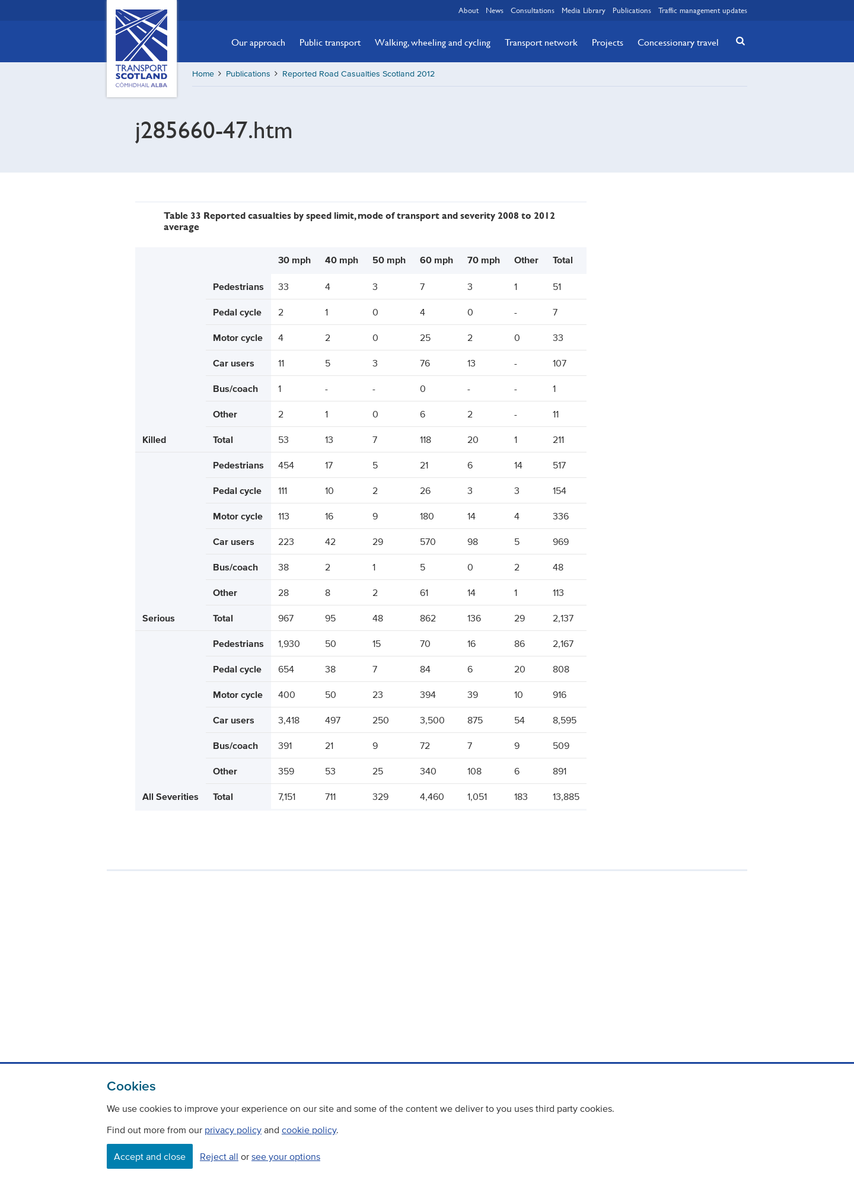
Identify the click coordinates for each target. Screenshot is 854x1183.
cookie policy (309, 1129)
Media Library (584, 10)
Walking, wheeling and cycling (432, 42)
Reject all (219, 1156)
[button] (737, 40)
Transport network (541, 42)
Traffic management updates (702, 10)
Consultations (533, 10)
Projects (607, 42)
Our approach (258, 42)
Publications (632, 10)
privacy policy (233, 1129)
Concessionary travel (678, 42)
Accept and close (150, 1156)
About (468, 10)
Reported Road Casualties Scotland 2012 (358, 73)
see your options (285, 1156)
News (495, 10)
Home (203, 73)
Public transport (330, 42)
